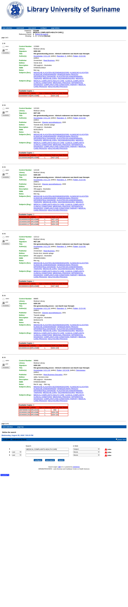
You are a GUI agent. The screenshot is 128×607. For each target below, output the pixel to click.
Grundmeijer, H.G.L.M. (42, 56)
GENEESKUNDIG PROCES (67, 74)
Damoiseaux (80, 370)
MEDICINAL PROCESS (62, 83)
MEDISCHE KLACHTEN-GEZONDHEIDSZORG (51, 73)
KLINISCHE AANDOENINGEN (45, 74)
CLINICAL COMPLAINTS (74, 81)
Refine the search (42, 34)
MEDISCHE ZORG (50, 78)
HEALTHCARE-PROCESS (57, 86)
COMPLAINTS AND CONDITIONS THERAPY (61, 85)
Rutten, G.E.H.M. (79, 56)
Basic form (122, 437)
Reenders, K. (62, 56)
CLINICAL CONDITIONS (43, 83)
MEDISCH (79, 78)
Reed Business (49, 60)
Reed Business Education (52, 375)
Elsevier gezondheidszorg (51, 122)
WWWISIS (76, 464)
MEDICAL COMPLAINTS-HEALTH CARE (49, 81)
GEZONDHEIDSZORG (66, 78)
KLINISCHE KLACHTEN (79, 73)
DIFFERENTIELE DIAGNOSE (45, 76)
